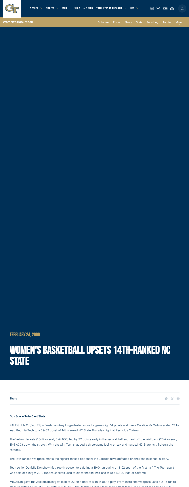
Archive (167, 24)
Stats (139, 24)
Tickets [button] (50, 9)
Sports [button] (34, 9)
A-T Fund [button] (89, 9)
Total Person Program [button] (110, 9)
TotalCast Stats (34, 418)
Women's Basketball (18, 24)
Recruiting (152, 24)
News (128, 24)
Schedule (103, 24)
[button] (182, 9)
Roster (117, 24)
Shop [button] (78, 9)
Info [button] (133, 9)
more (179, 24)
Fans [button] (65, 9)
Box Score (17, 418)
